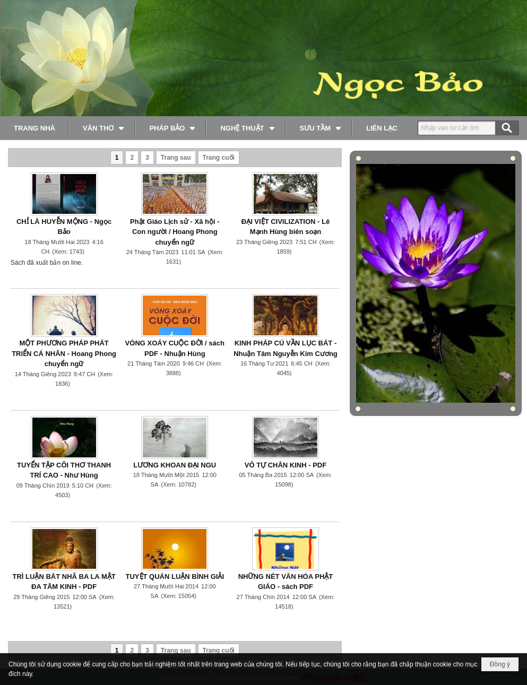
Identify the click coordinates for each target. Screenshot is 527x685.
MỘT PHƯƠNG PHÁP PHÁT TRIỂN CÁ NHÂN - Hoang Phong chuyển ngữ (64, 353)
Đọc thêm (104, 272)
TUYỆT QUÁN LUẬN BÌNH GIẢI (175, 576)
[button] (102, 128)
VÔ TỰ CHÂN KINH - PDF (285, 465)
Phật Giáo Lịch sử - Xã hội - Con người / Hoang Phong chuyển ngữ (175, 232)
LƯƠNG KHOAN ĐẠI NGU (174, 465)
